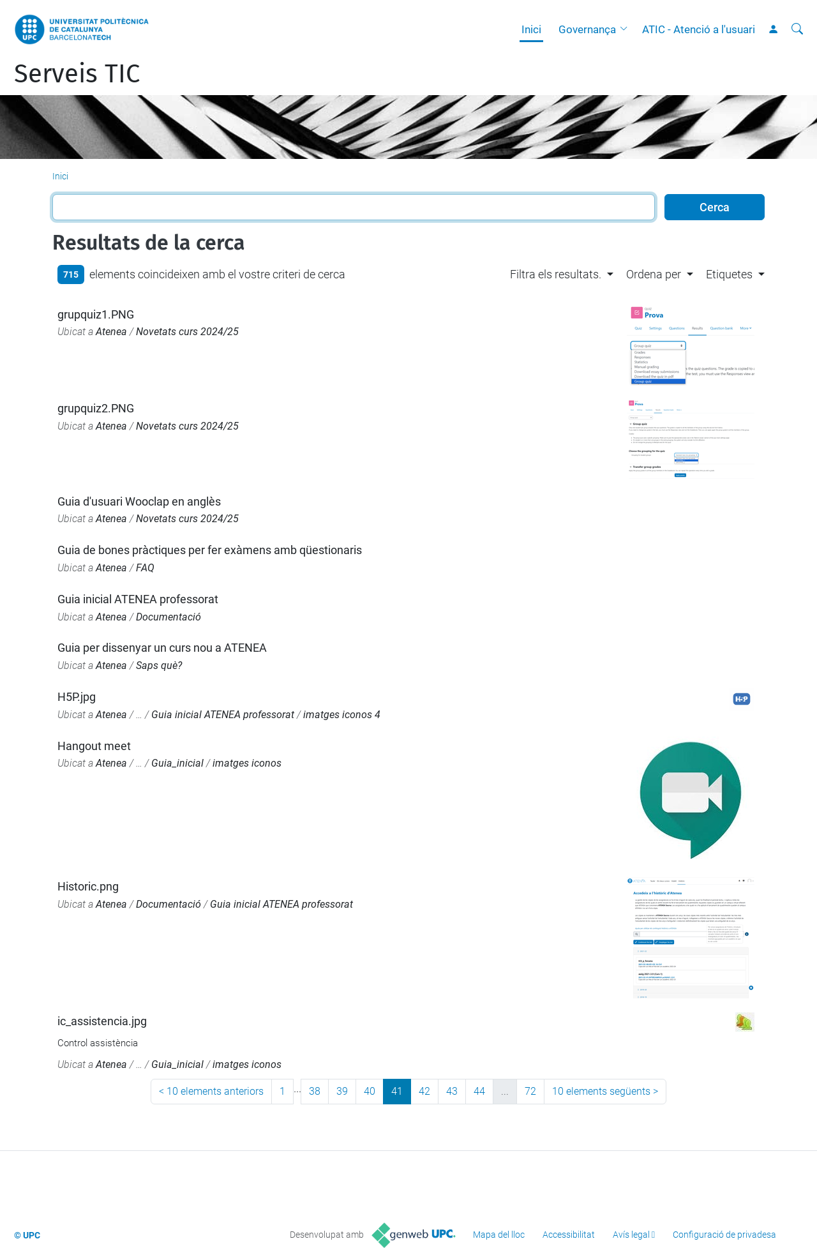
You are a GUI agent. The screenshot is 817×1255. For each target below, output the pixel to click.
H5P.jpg (76, 696)
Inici (531, 29)
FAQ (145, 568)
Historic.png (88, 886)
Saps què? (159, 665)
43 (452, 1091)
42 (424, 1091)
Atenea (111, 332)
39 (342, 1091)
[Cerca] (797, 29)
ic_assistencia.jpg (102, 1021)
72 (530, 1091)
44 (479, 1091)
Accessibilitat (569, 1234)
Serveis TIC (77, 74)
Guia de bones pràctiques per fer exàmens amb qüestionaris (209, 550)
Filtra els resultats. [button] (555, 274)
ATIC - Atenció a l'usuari (698, 29)
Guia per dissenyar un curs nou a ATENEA (162, 647)
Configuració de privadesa (724, 1234)
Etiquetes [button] (729, 274)
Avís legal (631, 1234)
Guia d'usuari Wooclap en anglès (139, 501)
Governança (587, 29)
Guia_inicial (177, 763)
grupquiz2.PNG (95, 408)
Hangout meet (94, 746)
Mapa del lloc (499, 1234)
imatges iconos (247, 763)
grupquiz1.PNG (95, 314)
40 (369, 1091)
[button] (627, 29)
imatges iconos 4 (341, 715)
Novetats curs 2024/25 (187, 332)
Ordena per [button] (653, 274)
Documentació (168, 617)
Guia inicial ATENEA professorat (137, 599)
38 (314, 1091)
